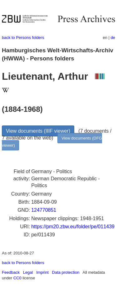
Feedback (11, 272)
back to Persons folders (23, 37)
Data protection (66, 272)
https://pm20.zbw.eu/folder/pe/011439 (73, 226)
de (113, 37)
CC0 (17, 278)
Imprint (42, 272)
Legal (28, 272)
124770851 (43, 210)
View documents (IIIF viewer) (38, 131)
